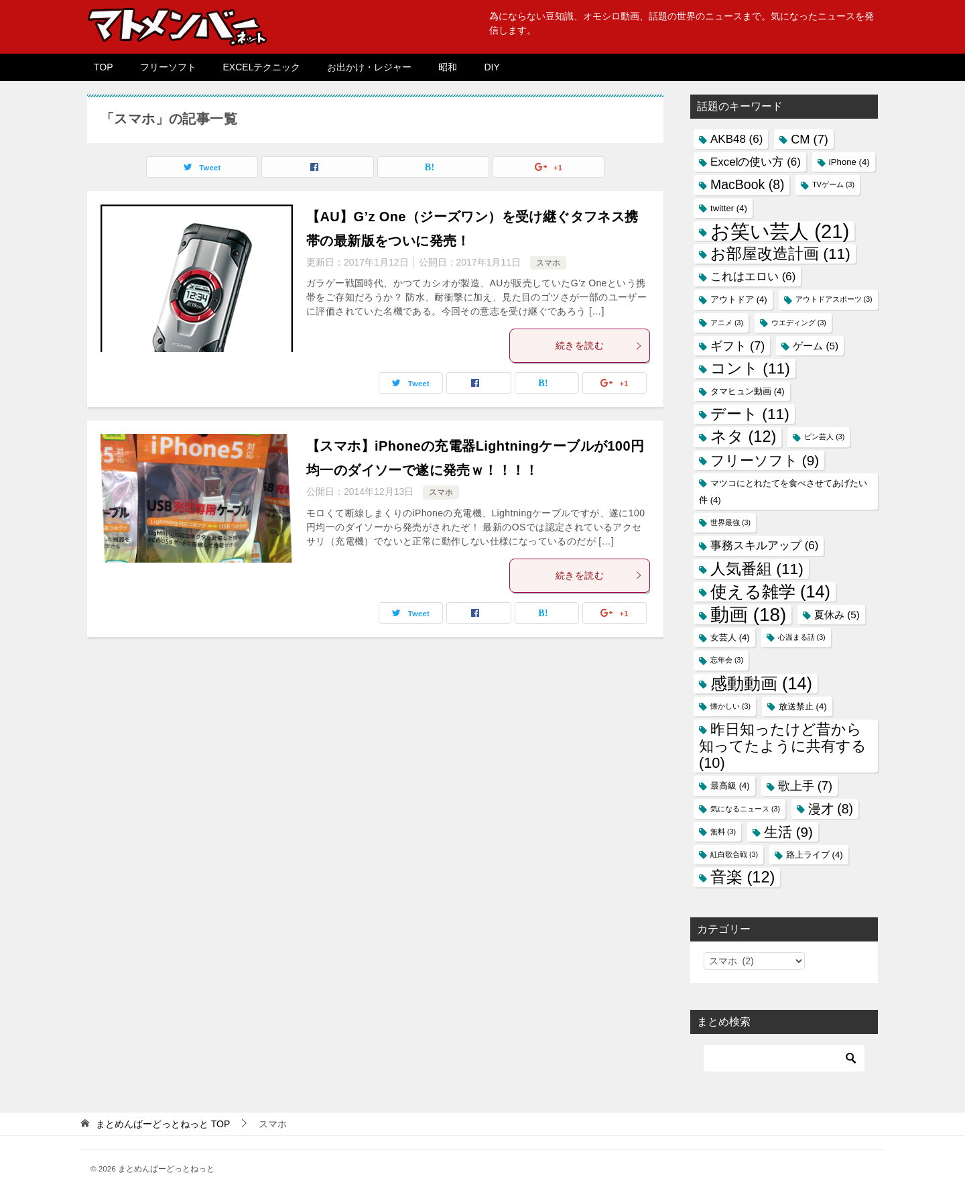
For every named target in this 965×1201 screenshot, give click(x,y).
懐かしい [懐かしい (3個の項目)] (730, 706)
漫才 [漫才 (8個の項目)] (830, 808)
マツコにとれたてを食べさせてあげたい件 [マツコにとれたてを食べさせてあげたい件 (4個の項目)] (783, 491)
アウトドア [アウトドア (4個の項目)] (738, 299)
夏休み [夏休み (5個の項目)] (837, 614)
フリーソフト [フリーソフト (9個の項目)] (764, 460)
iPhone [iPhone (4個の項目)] (849, 162)
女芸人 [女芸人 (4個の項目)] (730, 637)
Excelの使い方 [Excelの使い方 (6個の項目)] (755, 162)
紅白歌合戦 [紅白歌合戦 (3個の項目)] (734, 854)
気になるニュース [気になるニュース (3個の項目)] (745, 809)
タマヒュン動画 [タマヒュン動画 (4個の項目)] (747, 391)
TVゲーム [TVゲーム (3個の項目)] (833, 184)
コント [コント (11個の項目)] (750, 368)
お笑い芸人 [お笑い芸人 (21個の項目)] (779, 231)
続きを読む (599, 345)
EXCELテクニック (262, 67)
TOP (103, 67)
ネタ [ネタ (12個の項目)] (743, 436)
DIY (491, 67)
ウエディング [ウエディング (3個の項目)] (798, 323)
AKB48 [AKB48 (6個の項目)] (736, 139)
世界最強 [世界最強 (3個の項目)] (730, 522)
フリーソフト (168, 67)
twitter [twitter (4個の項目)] (728, 208)
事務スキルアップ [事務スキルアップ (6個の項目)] (764, 545)
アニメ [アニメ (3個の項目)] (726, 323)
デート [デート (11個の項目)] (749, 413)
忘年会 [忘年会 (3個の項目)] (726, 660)
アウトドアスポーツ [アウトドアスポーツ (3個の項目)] (834, 299)
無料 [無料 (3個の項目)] (723, 831)
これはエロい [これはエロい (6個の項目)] (752, 276)
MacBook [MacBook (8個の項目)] (747, 184)
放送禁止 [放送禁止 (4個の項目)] (803, 706)
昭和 (447, 67)
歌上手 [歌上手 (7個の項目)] (805, 786)
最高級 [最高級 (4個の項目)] (730, 786)
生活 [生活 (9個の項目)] (788, 832)
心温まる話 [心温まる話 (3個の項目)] (802, 637)
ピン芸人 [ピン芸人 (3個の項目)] (824, 437)
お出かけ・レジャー (369, 67)
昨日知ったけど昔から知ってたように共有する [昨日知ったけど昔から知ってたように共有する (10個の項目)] (782, 746)
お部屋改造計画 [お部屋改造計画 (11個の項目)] (780, 253)
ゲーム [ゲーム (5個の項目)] (815, 345)
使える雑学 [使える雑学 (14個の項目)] (770, 591)
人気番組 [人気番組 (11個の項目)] (756, 568)
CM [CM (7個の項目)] (809, 139)
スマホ (548, 263)
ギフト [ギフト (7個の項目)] (737, 346)
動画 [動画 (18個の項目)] (748, 614)
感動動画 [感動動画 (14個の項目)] (761, 683)
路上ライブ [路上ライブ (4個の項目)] (814, 855)
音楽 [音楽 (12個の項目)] (742, 877)
